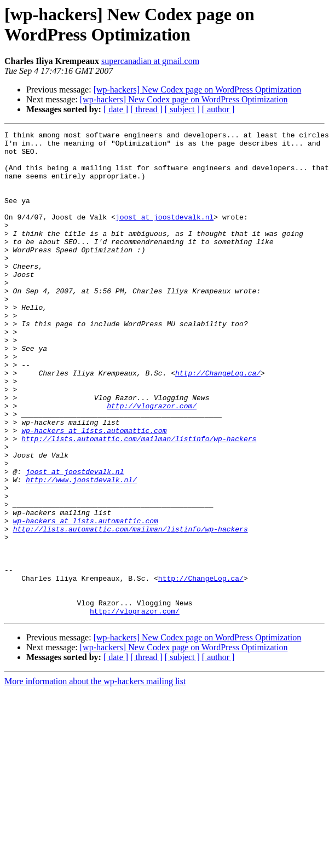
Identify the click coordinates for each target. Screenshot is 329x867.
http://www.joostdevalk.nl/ (81, 550)
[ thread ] (146, 109)
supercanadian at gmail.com (150, 61)
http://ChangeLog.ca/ (218, 422)
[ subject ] (182, 109)
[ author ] (218, 109)
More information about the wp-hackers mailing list (95, 778)
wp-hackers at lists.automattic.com (93, 491)
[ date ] (115, 109)
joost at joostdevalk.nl (164, 235)
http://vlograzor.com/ (152, 461)
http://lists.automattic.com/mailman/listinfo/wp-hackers (138, 501)
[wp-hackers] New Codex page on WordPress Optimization (198, 89)
